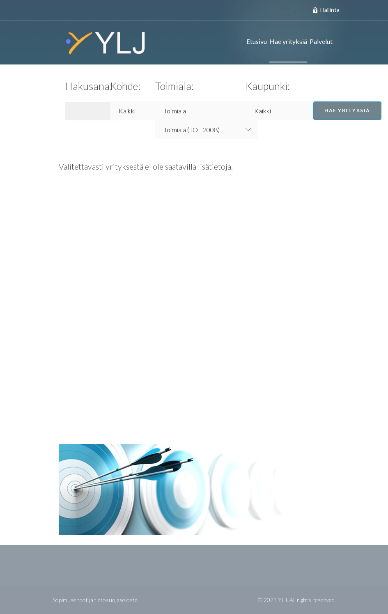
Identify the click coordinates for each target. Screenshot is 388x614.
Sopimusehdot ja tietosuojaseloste (95, 599)
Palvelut (321, 41)
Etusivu (256, 41)
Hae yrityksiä (288, 41)
